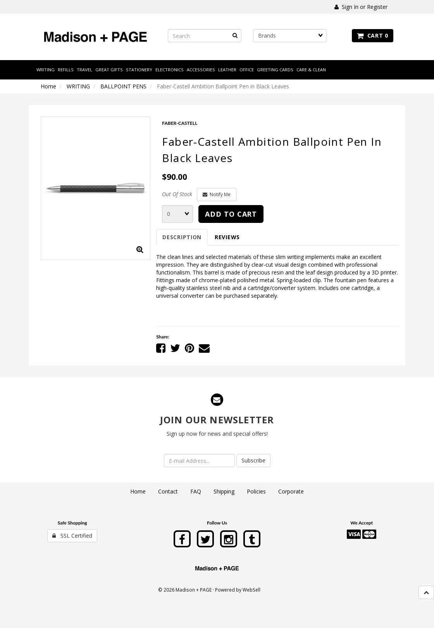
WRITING (78, 86)
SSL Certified (72, 535)
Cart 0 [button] (372, 35)
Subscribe (253, 460)
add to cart (231, 214)
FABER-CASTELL (179, 123)
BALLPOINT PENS (123, 86)
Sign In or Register (361, 6)
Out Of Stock (177, 194)
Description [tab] (182, 237)
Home (48, 86)
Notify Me (217, 194)
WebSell (251, 590)
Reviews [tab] (227, 237)
